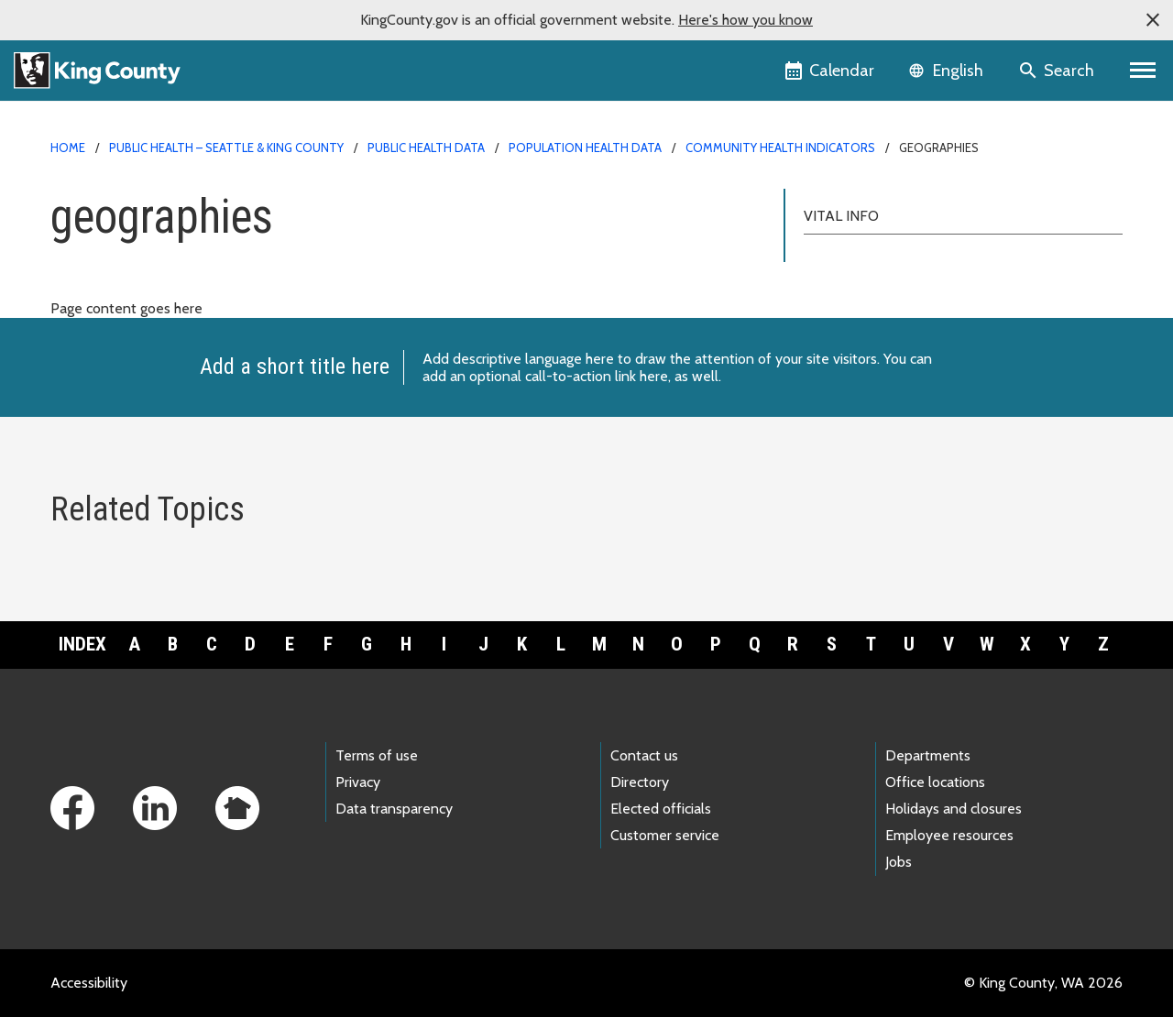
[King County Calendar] (830, 70)
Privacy (357, 782)
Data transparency (394, 808)
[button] (1153, 20)
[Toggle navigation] (1143, 70)
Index (82, 644)
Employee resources (949, 835)
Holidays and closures (953, 808)
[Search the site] (1058, 70)
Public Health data (426, 147)
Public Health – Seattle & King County (226, 147)
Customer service (664, 835)
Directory (639, 782)
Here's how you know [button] (745, 19)
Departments (927, 755)
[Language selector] (948, 70)
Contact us (644, 755)
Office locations (935, 782)
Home (67, 147)
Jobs (898, 861)
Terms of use (376, 755)
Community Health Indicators (780, 147)
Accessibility (88, 982)
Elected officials (660, 808)
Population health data (585, 147)
